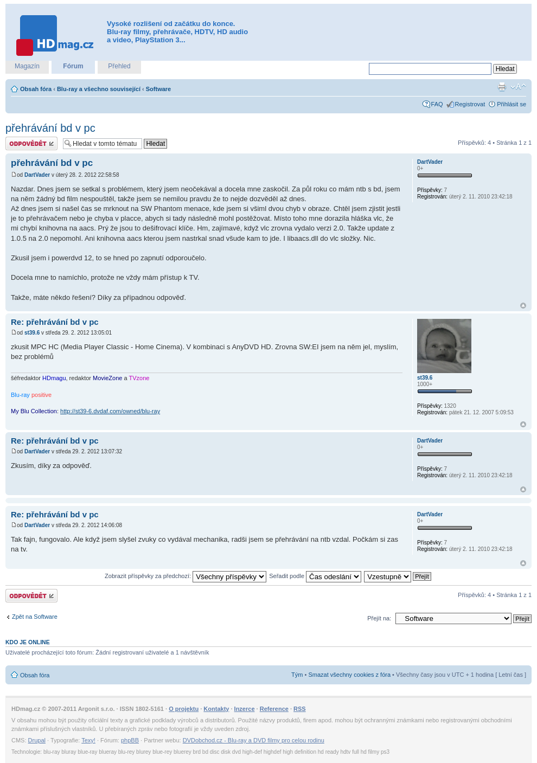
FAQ (437, 104)
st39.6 (32, 333)
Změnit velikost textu (518, 87)
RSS (299, 709)
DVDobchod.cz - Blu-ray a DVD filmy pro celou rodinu (253, 740)
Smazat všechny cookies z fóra (349, 674)
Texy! (88, 740)
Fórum (73, 66)
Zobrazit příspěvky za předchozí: (185, 576)
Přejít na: (379, 618)
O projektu (184, 709)
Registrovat (470, 104)
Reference (274, 709)
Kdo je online (27, 642)
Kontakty (216, 709)
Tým (297, 674)
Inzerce (244, 709)
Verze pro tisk (502, 87)
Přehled (119, 66)
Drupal (37, 740)
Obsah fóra (36, 89)
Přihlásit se (511, 104)
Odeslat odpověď (31, 143)
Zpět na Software (34, 616)
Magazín (27, 66)
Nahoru (523, 306)
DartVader (37, 175)
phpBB (130, 740)
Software (158, 89)
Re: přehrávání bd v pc (55, 321)
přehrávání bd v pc (50, 128)
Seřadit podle (315, 576)
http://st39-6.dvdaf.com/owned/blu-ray (110, 411)
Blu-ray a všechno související (98, 89)
